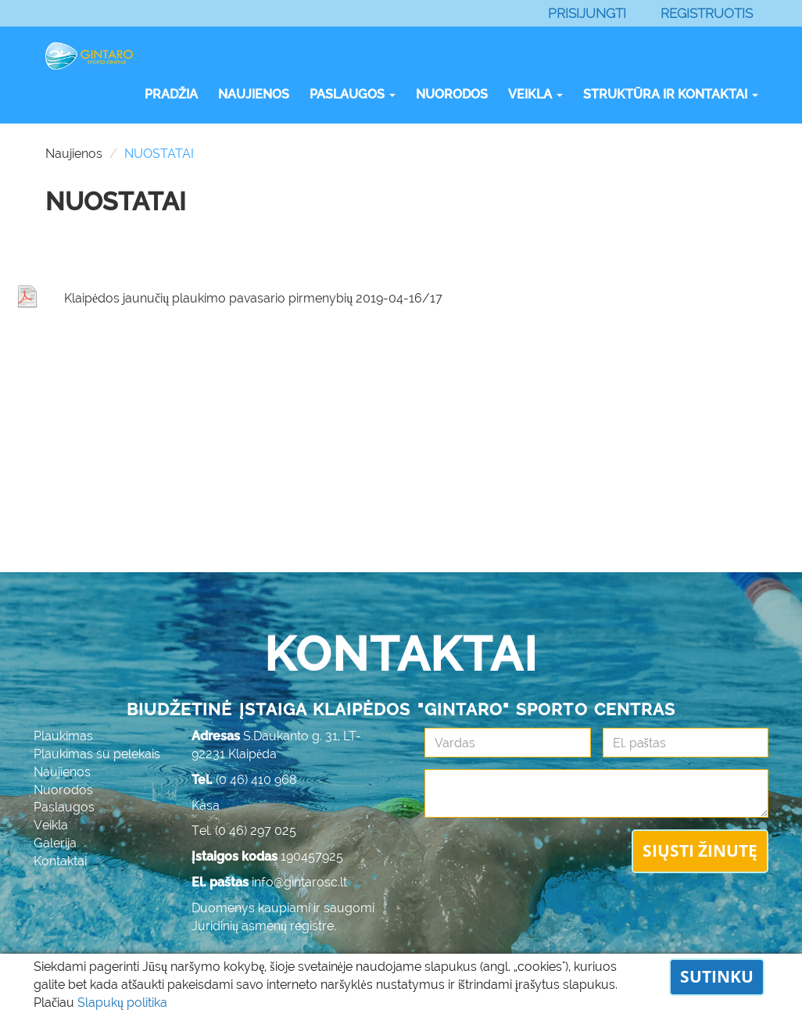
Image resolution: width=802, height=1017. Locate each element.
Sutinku (717, 976)
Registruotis (707, 13)
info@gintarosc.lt (299, 882)
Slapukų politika (122, 1002)
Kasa (206, 805)
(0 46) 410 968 (256, 779)
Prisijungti (587, 13)
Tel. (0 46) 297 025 (244, 830)
